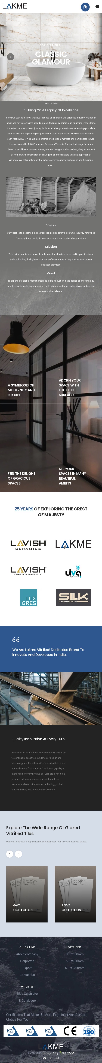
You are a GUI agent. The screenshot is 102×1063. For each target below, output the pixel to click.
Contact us (27, 975)
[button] (91, 56)
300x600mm (75, 954)
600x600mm (75, 961)
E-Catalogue (27, 1000)
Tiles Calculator (27, 993)
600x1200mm (75, 968)
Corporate (27, 961)
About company (27, 954)
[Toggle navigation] (97, 6)
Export (27, 968)
